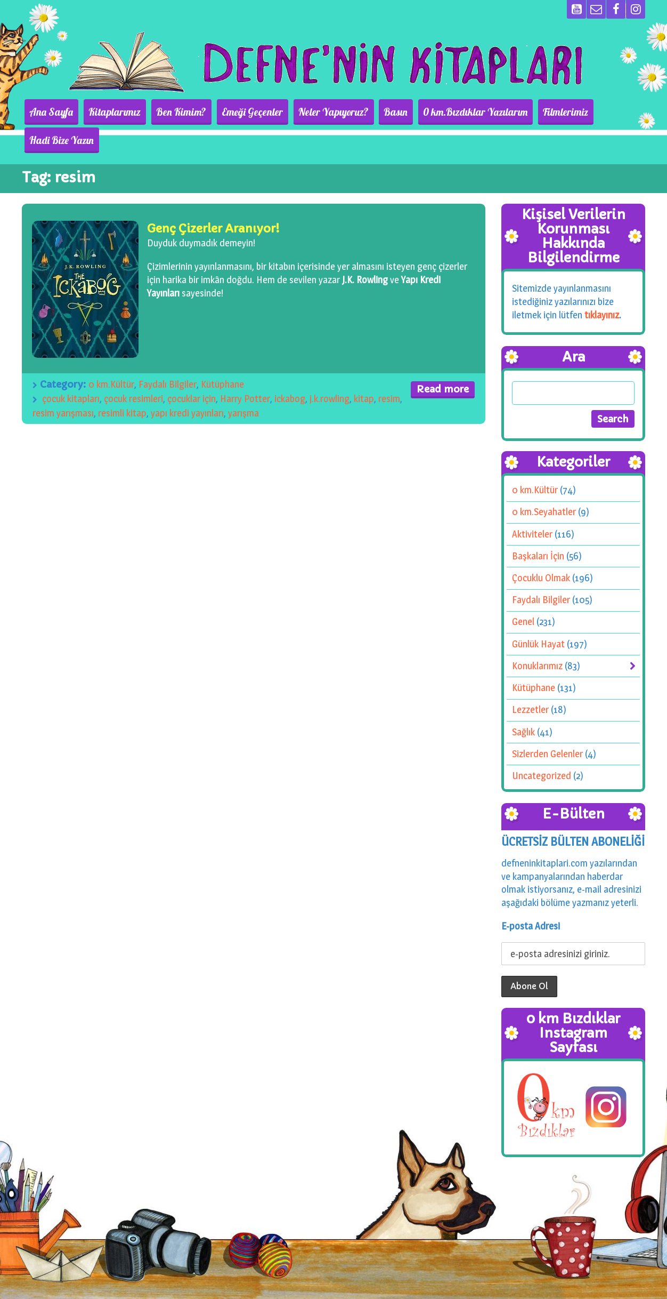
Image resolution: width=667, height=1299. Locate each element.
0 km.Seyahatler (544, 483)
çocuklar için (191, 370)
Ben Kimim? (181, 112)
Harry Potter (245, 370)
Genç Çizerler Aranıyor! (213, 200)
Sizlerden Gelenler (547, 725)
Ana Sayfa (61, 112)
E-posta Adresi (530, 897)
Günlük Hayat (538, 615)
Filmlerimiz (542, 112)
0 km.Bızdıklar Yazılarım (456, 112)
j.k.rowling (329, 370)
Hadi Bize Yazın (607, 112)
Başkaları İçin (538, 527)
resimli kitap (122, 384)
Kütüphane (222, 356)
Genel (523, 593)
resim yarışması (63, 384)
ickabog (289, 370)
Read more (443, 361)
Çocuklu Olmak (541, 549)
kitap (364, 370)
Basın (382, 112)
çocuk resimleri (133, 370)
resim (389, 370)
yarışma (243, 384)
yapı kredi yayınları (187, 384)
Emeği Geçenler (247, 112)
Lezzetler (530, 681)
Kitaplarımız (119, 112)
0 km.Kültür (111, 356)
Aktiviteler (532, 505)
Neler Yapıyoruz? (324, 112)
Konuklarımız (537, 637)
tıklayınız (601, 286)
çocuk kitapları (71, 370)
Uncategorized (541, 747)
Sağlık (523, 703)
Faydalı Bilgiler (168, 356)
